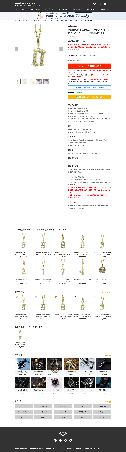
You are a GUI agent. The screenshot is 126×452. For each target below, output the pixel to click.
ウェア (83, 417)
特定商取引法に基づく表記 (21, 448)
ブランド (21, 21)
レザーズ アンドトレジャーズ (49, 9)
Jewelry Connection (25, 3)
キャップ (23, 417)
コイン (63, 417)
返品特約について (50, 448)
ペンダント (43, 406)
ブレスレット (102, 406)
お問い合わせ (70, 448)
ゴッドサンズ (63, 10)
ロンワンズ (76, 10)
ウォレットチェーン (24, 412)
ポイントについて (60, 448)
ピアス (83, 406)
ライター (102, 412)
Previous (16, 49)
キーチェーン (43, 412)
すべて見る (108, 356)
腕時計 (43, 417)
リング (24, 406)
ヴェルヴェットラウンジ (32, 21)
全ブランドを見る (105, 292)
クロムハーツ (90, 10)
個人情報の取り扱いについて (36, 448)
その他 (102, 417)
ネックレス (63, 406)
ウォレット (63, 412)
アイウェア (82, 412)
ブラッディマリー (21, 10)
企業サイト (78, 448)
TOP (16, 21)
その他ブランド (104, 10)
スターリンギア (35, 10)
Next (61, 49)
